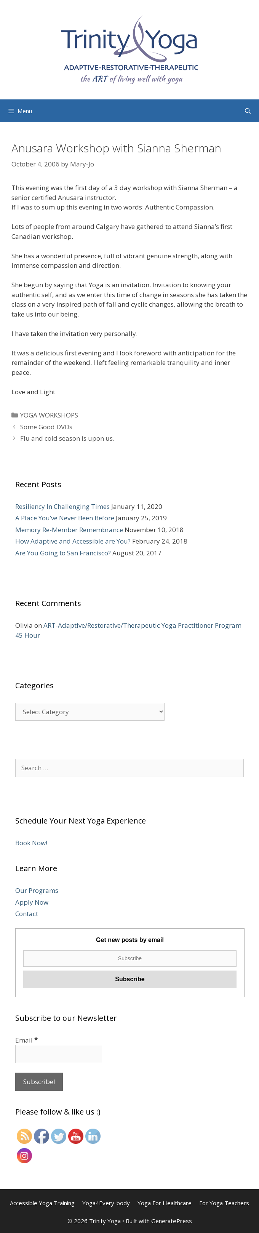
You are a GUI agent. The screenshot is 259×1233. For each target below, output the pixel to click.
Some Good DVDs (46, 426)
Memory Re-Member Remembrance (69, 529)
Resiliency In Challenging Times (62, 506)
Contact (26, 913)
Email (26, 1040)
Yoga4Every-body (106, 1203)
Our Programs (36, 890)
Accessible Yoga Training (42, 1203)
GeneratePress (171, 1221)
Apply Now (31, 902)
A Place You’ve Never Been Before (64, 517)
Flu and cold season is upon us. (67, 438)
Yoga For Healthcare (164, 1203)
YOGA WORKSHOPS (49, 415)
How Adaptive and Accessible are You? (73, 541)
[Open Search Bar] (248, 110)
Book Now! (31, 842)
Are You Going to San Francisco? (63, 553)
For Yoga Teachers (224, 1203)
